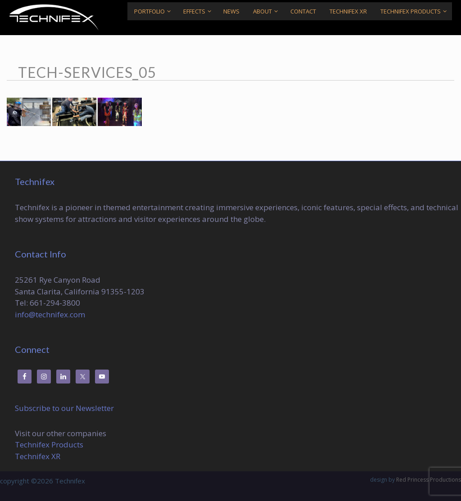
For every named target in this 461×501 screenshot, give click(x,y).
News (231, 11)
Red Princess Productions (428, 479)
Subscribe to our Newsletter (64, 408)
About (268, 11)
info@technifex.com (50, 314)
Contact (303, 11)
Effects (200, 11)
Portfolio (155, 11)
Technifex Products (416, 11)
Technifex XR (348, 11)
